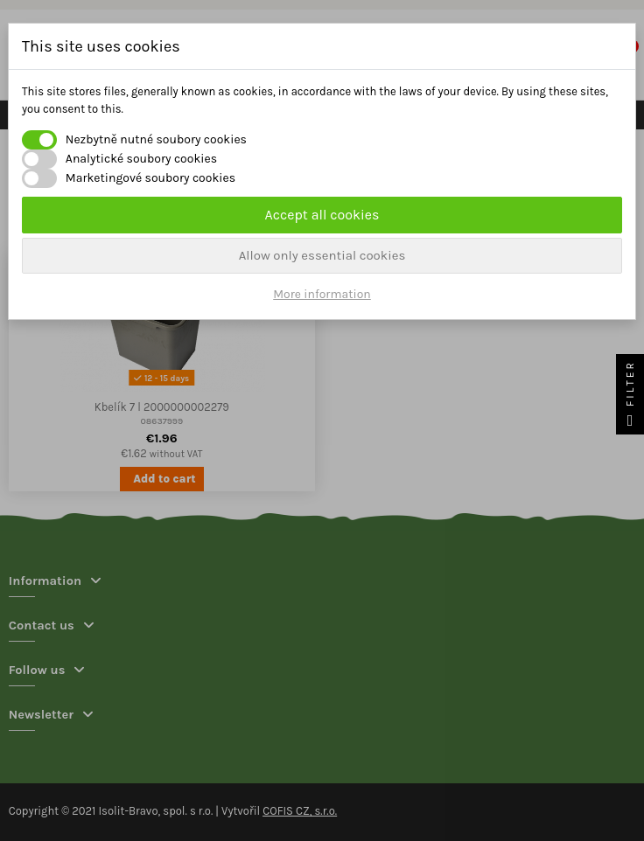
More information (322, 294)
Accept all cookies (322, 214)
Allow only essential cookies (322, 255)
